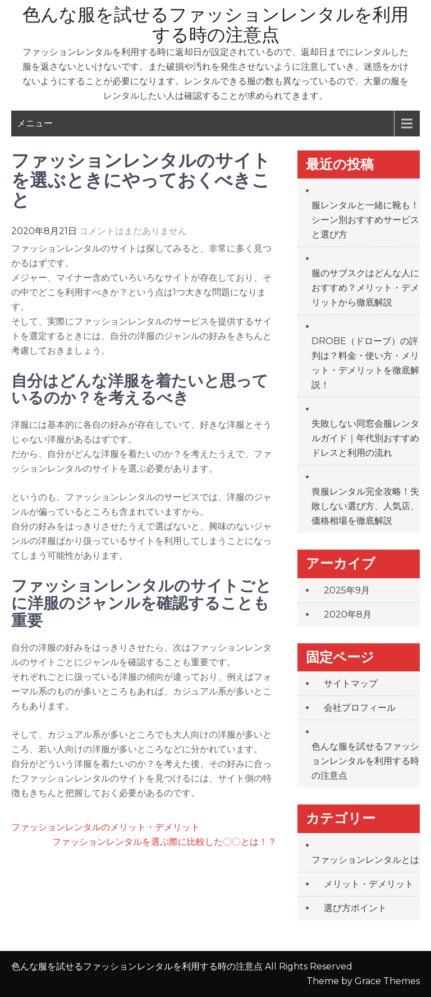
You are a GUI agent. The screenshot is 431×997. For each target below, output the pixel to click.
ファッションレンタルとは (365, 859)
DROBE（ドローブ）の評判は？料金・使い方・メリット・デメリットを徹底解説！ (365, 363)
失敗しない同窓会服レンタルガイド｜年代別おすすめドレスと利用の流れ (365, 438)
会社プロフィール (360, 707)
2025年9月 (347, 590)
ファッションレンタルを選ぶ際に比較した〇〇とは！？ (164, 841)
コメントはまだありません (133, 231)
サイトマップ (351, 683)
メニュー (35, 123)
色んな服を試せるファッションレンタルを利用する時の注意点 (215, 24)
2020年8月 (348, 614)
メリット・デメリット (369, 884)
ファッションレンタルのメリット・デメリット (105, 827)
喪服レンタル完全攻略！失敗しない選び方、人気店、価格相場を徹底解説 (365, 506)
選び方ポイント (355, 908)
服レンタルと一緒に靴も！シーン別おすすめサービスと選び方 (365, 220)
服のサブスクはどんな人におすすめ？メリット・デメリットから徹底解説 (365, 288)
